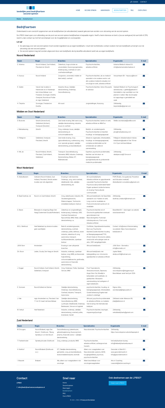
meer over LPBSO (117, 383)
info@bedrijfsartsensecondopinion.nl (31, 387)
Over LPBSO (142, 10)
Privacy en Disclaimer (88, 400)
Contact (143, 2)
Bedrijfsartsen (120, 10)
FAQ (132, 10)
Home (78, 10)
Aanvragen (105, 10)
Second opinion (90, 10)
